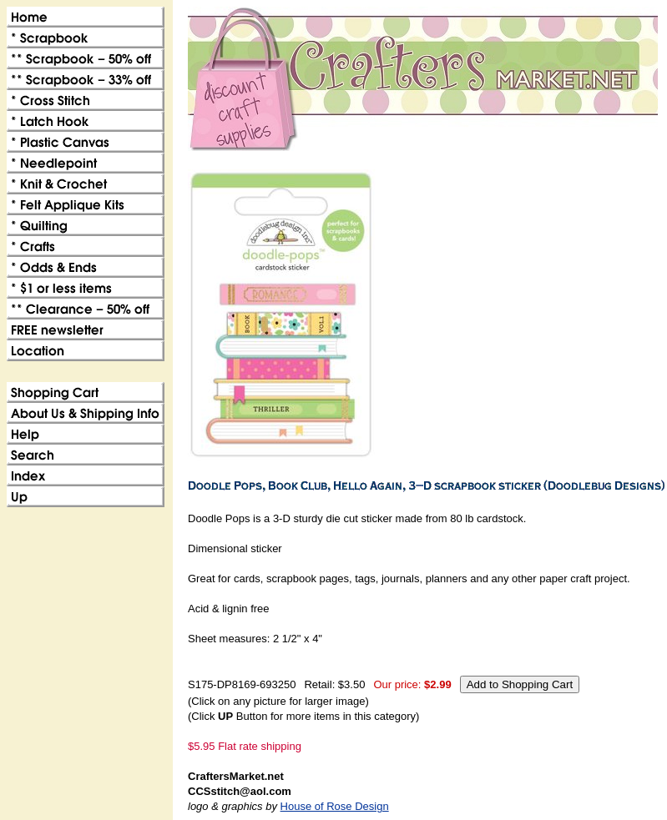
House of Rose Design (334, 806)
